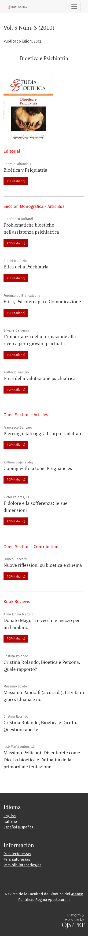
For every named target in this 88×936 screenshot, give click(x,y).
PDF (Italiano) (16, 181)
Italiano (10, 821)
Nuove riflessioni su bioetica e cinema (43, 565)
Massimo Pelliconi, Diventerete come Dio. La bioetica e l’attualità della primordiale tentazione (42, 759)
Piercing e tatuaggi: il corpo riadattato (43, 433)
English (10, 816)
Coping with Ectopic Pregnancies (38, 468)
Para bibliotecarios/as (22, 865)
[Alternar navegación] (74, 6)
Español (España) (18, 827)
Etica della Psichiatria (26, 267)
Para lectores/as (17, 854)
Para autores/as (17, 859)
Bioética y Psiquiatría (25, 170)
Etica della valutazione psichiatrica (40, 378)
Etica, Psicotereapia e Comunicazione (42, 301)
